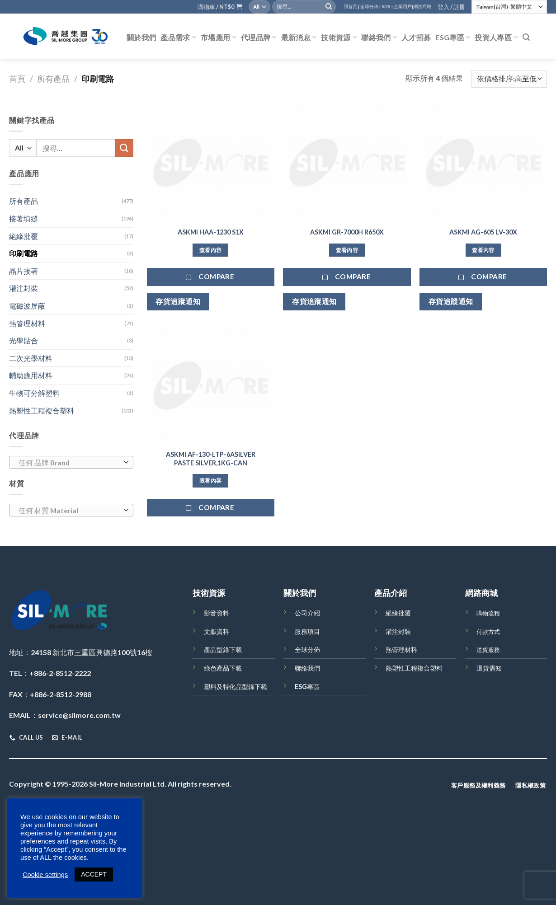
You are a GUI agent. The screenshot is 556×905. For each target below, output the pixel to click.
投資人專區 (496, 37)
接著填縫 (23, 218)
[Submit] (328, 7)
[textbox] (69, 462)
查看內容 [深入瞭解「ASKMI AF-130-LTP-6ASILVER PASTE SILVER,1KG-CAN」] (210, 480)
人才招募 (416, 37)
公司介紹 (307, 613)
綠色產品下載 (223, 668)
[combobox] (71, 462)
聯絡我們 (379, 37)
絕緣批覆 (23, 236)
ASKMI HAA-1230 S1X (211, 232)
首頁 (17, 79)
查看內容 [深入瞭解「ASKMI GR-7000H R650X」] (347, 250)
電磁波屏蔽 (27, 305)
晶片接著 (23, 271)
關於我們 (141, 37)
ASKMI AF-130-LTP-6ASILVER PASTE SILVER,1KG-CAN (210, 458)
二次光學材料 (30, 358)
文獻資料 (216, 631)
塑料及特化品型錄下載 (235, 686)
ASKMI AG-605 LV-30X (483, 232)
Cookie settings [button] (45, 874)
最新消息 (299, 37)
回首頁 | (351, 6)
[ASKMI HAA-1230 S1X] (210, 162)
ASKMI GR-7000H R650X (347, 232)
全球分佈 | (370, 6)
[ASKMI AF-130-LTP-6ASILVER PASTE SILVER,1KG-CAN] (210, 385)
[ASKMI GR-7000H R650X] (346, 162)
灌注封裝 (23, 288)
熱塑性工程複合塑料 (41, 410)
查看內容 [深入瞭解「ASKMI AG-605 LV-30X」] (483, 250)
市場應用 (218, 37)
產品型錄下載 (223, 649)
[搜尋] (526, 37)
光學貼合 (23, 340)
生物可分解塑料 (34, 393)
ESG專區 (452, 37)
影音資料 (216, 613)
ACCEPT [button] (94, 874)
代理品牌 (259, 37)
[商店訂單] (509, 79)
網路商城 (422, 6)
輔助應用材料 (30, 375)
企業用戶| (403, 6)
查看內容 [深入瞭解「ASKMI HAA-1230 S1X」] (210, 250)
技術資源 (339, 37)
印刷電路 (23, 253)
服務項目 (307, 631)
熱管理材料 (27, 323)
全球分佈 (307, 649)
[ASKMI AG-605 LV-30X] (483, 162)
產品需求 (178, 37)
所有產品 (53, 79)
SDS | (387, 6)
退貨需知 (489, 668)
